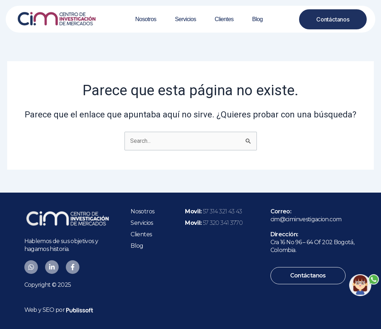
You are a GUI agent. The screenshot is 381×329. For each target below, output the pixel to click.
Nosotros (145, 19)
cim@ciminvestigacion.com (306, 219)
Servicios (185, 19)
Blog (257, 19)
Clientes (224, 19)
